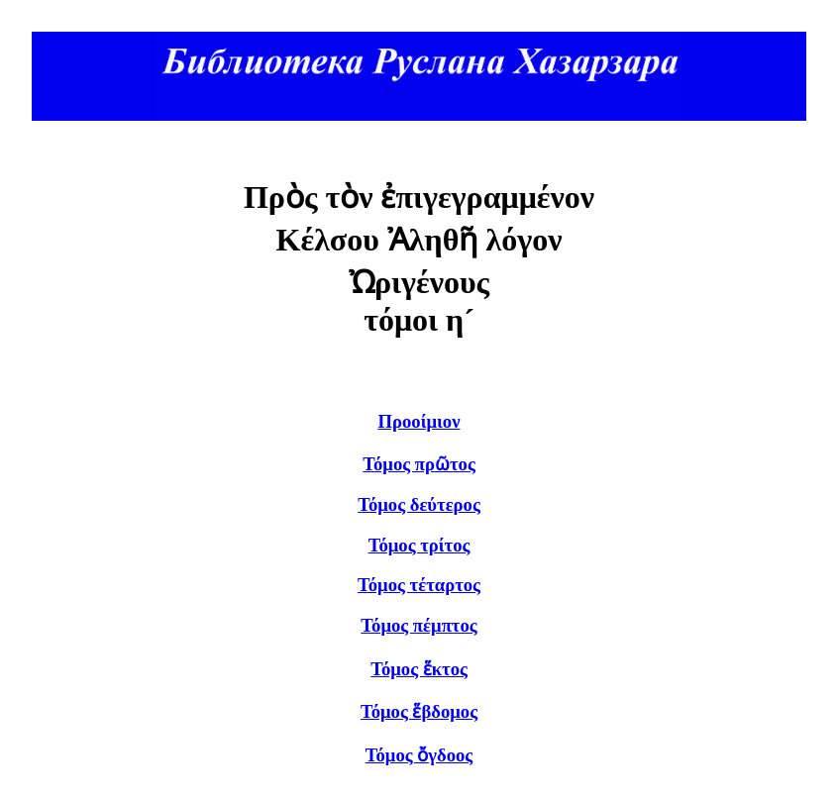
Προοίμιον (419, 421)
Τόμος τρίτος (419, 545)
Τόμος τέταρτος (419, 584)
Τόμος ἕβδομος (419, 711)
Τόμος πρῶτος (419, 463)
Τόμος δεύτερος (419, 504)
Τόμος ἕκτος (419, 668)
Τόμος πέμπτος (418, 625)
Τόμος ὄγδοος (419, 755)
